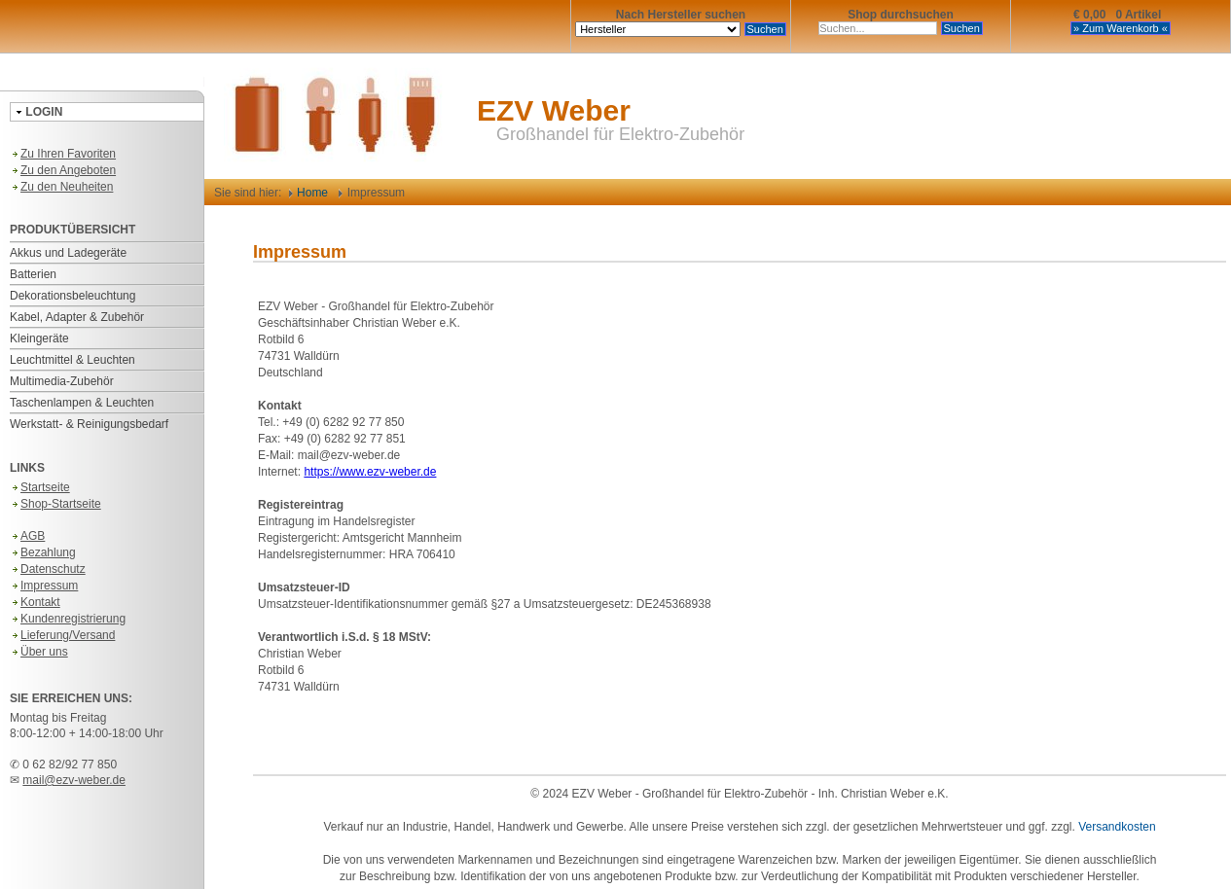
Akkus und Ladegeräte (68, 253)
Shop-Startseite (55, 504)
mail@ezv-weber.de (74, 780)
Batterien (33, 274)
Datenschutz (48, 569)
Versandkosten (1116, 827)
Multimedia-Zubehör (62, 381)
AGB (27, 536)
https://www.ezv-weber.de (370, 472)
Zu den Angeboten (63, 170)
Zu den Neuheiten (61, 187)
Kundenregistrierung (68, 618)
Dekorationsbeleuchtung (72, 295)
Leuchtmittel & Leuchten (72, 360)
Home (308, 192)
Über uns (39, 651)
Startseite (40, 487)
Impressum (44, 585)
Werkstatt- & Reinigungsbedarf (89, 424)
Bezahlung (43, 552)
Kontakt (35, 602)
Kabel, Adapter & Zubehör (77, 317)
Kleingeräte (39, 338)
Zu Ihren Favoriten (63, 153)
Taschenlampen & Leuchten (82, 402)
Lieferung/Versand (62, 635)
